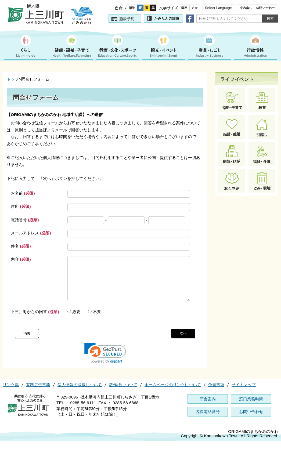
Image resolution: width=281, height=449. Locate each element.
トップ (13, 79)
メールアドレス (31, 233)
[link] (105, 361)
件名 (21, 246)
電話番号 (25, 220)
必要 (73, 319)
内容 (21, 259)
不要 (94, 319)
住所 (21, 206)
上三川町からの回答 (35, 319)
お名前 (23, 193)
